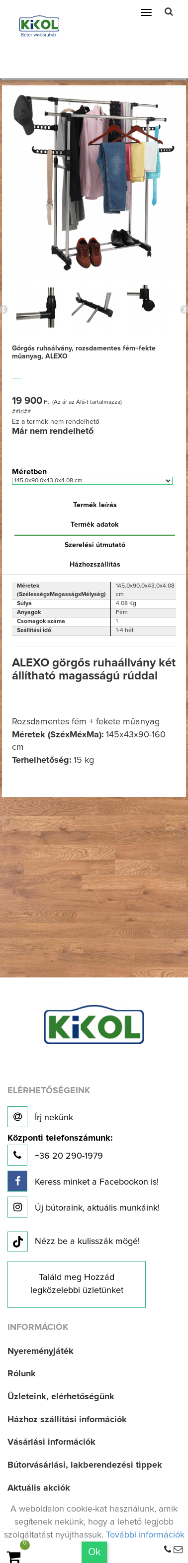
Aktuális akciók (38, 1488)
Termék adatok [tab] (95, 524)
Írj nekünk (40, 1116)
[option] (38, 307)
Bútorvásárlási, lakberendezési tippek (84, 1465)
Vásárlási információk (51, 1442)
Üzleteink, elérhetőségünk (60, 1396)
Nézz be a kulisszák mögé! (73, 1242)
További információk (145, 1535)
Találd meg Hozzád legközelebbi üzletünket (76, 1284)
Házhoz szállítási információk (67, 1419)
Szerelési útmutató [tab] (95, 545)
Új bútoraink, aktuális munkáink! (83, 1207)
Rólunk (21, 1373)
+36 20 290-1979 (59, 1150)
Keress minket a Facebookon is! (83, 1181)
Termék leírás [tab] (95, 505)
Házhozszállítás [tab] (95, 564)
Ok (94, 1552)
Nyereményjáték (40, 1351)
